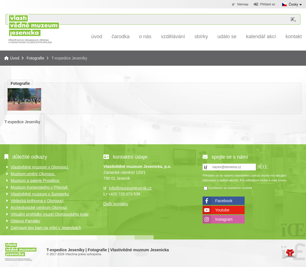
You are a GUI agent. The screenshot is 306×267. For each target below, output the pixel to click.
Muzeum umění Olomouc (33, 174)
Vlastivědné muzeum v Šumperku (40, 194)
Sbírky (201, 36)
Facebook (223, 200)
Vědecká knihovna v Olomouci (37, 200)
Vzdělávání (173, 36)
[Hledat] (293, 19)
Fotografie (35, 58)
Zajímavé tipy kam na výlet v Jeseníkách (46, 227)
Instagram (224, 219)
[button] (264, 4)
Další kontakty (115, 204)
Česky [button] (293, 4)
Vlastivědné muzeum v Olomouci (40, 167)
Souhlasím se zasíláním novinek (230, 188)
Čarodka (120, 36)
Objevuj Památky (25, 221)
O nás (145, 36)
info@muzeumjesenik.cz (130, 188)
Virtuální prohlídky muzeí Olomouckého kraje (50, 214)
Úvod (34, 29)
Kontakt (294, 36)
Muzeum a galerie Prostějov (35, 180)
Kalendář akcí (261, 36)
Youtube (222, 210)
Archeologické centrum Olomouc (39, 207)
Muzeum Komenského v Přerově (40, 187)
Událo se (227, 36)
